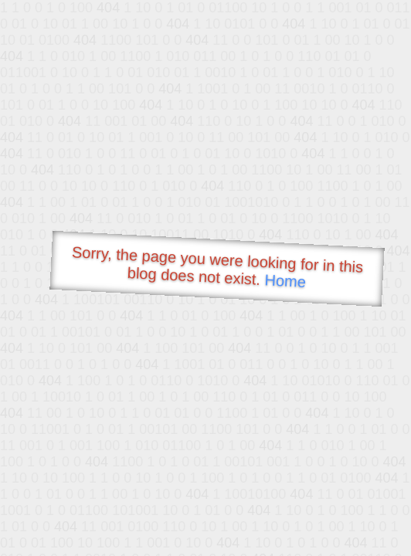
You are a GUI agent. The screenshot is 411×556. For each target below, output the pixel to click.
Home (285, 280)
